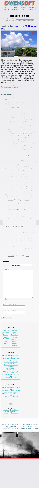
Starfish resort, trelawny (11, 384)
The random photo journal (25, 20)
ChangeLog (14, 353)
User (23, 10)
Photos (5, 348)
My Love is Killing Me (11, 413)
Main (7, 8)
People (6, 438)
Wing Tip (10, 389)
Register (14, 440)
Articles (14, 348)
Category (15, 10)
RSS (36, 457)
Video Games (14, 359)
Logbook (14, 345)
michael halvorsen (14, 169)
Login (6, 440)
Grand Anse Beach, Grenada (11, 380)
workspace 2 (11, 387)
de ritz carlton (10, 393)
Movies (14, 350)
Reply (34, 169)
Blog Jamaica (6, 351)
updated (26, 452)
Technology (6, 343)
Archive (7, 10)
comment (6, 270)
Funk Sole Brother (11, 421)
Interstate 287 (11, 399)
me (8, 235)
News (15, 8)
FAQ (30, 457)
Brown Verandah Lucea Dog (10, 372)
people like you (17, 454)
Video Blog (6, 357)
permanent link (6, 93)
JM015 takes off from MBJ (10, 396)
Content (14, 452)
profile (6, 436)
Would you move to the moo (11, 410)
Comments (13, 438)
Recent (23, 8)
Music (14, 356)
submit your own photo (25, 22)
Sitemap (21, 457)
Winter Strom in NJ (11, 391)
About (32, 10)
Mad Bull (11, 264)
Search (31, 8)
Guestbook (14, 343)
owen (17, 27)
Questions (6, 345)
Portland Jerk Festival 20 (11, 418)
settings (15, 436)
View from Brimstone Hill (11, 376)
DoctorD (10, 208)
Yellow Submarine (11, 415)
